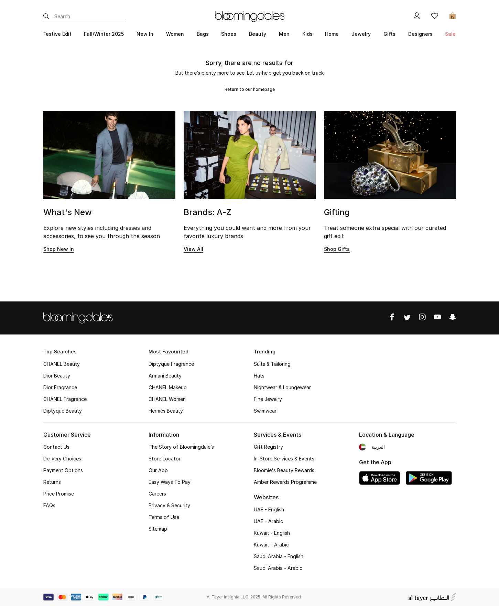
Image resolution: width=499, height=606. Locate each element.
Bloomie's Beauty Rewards (284, 470)
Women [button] (175, 34)
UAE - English (269, 509)
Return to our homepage (250, 89)
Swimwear (265, 411)
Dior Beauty (56, 376)
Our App (158, 470)
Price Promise (58, 494)
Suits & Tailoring (272, 364)
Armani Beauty (165, 376)
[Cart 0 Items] (452, 16)
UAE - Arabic (268, 521)
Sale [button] (450, 34)
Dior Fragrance (60, 387)
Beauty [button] (257, 34)
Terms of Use (164, 517)
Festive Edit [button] (57, 34)
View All (193, 249)
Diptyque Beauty (62, 411)
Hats (259, 376)
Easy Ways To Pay (170, 482)
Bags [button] (203, 34)
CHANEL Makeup (168, 387)
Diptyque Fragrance (171, 364)
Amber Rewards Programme (285, 482)
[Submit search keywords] (46, 16)
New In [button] (145, 34)
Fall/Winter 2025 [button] (104, 34)
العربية (378, 447)
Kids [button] (307, 34)
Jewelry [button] (361, 34)
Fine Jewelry (268, 399)
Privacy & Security (169, 505)
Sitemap (158, 529)
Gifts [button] (389, 34)
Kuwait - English (272, 533)
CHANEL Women (167, 399)
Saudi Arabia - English (278, 556)
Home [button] (332, 34)
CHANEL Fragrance (65, 399)
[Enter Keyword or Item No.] (90, 16)
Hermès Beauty (166, 411)
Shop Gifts (337, 249)
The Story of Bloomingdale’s (181, 447)
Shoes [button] (228, 34)
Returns (52, 482)
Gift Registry (268, 447)
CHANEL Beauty (61, 364)
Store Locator (165, 458)
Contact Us (56, 447)
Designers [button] (420, 34)
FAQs (49, 505)
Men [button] (284, 34)
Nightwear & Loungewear (282, 387)
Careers (157, 494)
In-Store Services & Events (284, 458)
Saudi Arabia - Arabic (278, 568)
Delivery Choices (62, 458)
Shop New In (58, 249)
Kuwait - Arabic (271, 544)
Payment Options (63, 470)
